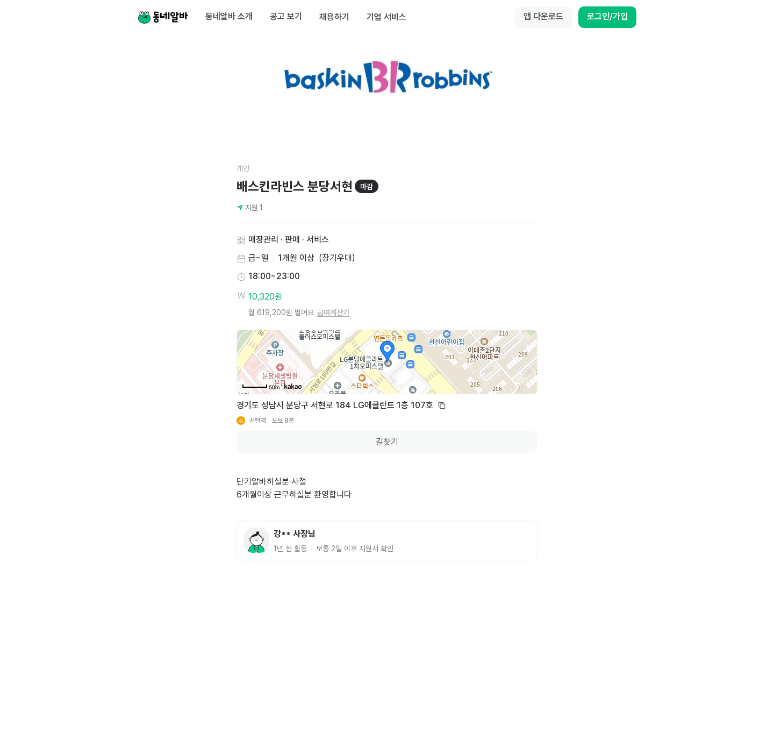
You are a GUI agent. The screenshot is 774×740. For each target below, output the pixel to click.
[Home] (163, 17)
